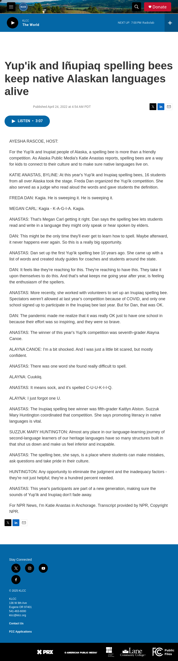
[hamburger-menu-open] (11, 6)
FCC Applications (20, 631)
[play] (12, 22)
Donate (160, 7)
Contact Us (16, 623)
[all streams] (171, 23)
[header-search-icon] (136, 6)
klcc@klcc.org (17, 615)
